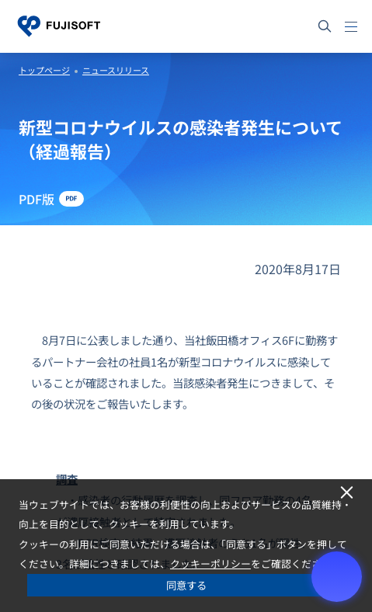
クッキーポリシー (210, 563)
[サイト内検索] (324, 26)
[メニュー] (351, 26)
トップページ (44, 70)
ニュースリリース (115, 70)
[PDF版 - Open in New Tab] (51, 199)
